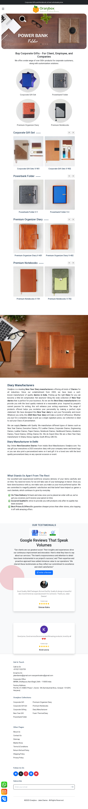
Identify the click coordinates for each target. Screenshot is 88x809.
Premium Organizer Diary (42, 702)
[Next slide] (73, 132)
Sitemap (16, 739)
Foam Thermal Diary (40, 713)
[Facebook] (15, 773)
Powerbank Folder (20, 717)
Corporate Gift (18, 702)
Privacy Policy (18, 758)
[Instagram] (26, 773)
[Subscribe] (72, 786)
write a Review (44, 572)
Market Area (18, 743)
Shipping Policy (19, 754)
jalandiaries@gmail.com (22, 675)
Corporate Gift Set (20, 706)
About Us (16, 732)
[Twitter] (20, 773)
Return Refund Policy (21, 750)
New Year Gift (18, 713)
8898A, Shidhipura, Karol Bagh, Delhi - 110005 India (32, 682)
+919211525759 (19, 669)
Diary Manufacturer (40, 710)
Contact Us (17, 735)
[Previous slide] (69, 132)
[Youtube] (36, 773)
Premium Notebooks (40, 706)
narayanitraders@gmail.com (42, 675)
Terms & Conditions (20, 747)
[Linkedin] (31, 773)
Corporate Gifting (19, 710)
